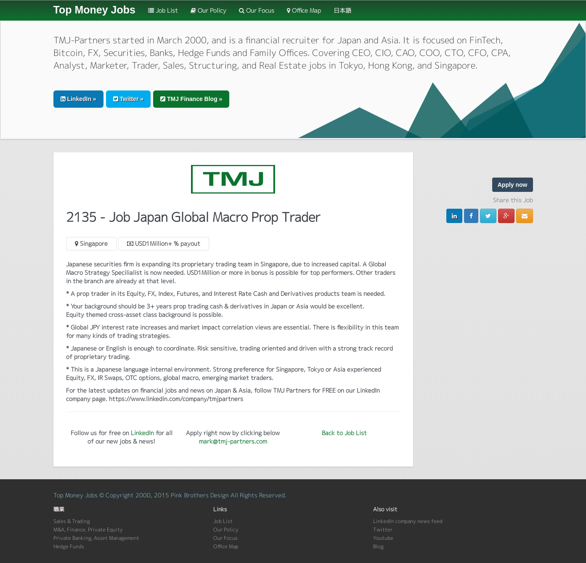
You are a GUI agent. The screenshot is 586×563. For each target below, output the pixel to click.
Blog (378, 546)
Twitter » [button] (128, 99)
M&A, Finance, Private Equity (88, 529)
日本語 (342, 10)
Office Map (304, 10)
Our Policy (208, 10)
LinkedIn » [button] (78, 99)
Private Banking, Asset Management (96, 538)
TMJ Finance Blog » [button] (191, 99)
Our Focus (256, 10)
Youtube (383, 538)
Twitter (382, 529)
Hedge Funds (68, 546)
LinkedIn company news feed (408, 521)
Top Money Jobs (94, 10)
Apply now (513, 184)
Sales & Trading (71, 521)
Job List (163, 10)
